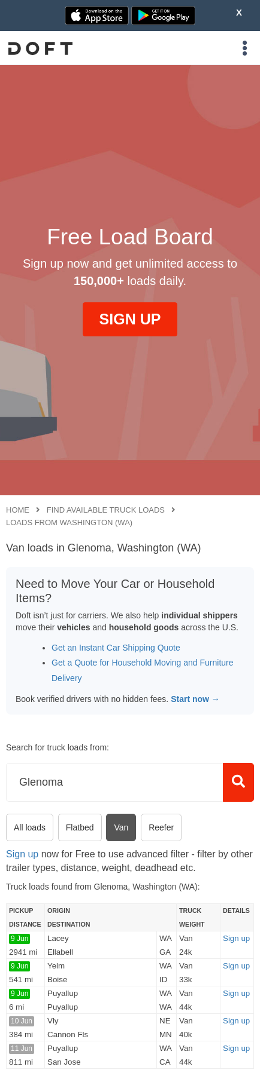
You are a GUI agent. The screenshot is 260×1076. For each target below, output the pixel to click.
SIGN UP (130, 319)
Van (121, 827)
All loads (30, 827)
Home (17, 509)
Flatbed (80, 827)
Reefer (161, 827)
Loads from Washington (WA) (69, 522)
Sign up (22, 854)
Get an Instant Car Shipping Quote (116, 647)
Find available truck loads (106, 509)
